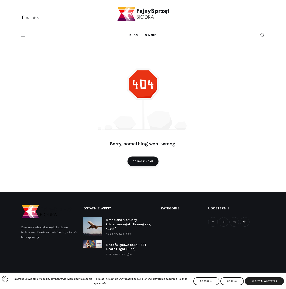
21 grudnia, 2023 (115, 254)
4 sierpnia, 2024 (115, 233)
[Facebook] (25, 17)
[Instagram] (36, 17)
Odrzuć (232, 281)
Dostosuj (206, 281)
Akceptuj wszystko (264, 281)
